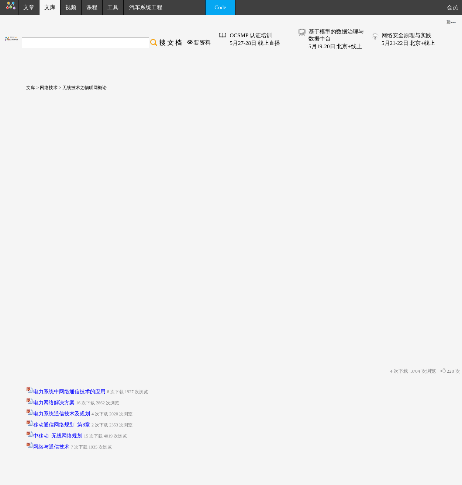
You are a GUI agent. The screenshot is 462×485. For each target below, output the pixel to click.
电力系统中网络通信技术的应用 (69, 391)
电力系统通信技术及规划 (61, 414)
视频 (70, 7)
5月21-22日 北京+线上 (408, 43)
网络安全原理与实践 (406, 35)
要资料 (202, 42)
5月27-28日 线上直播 (255, 43)
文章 (28, 7)
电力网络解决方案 (54, 402)
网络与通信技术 (51, 447)
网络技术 (48, 87)
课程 (91, 7)
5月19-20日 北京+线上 (335, 46)
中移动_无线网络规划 (57, 436)
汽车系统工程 (145, 7)
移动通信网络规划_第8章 (61, 425)
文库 (28, 87)
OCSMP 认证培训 (251, 35)
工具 (112, 7)
